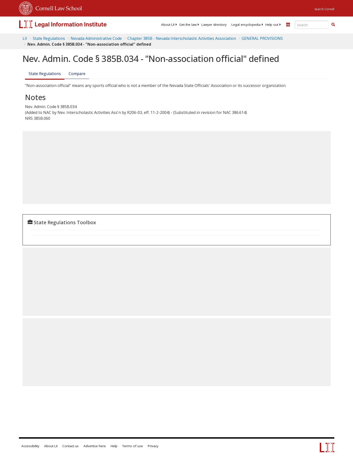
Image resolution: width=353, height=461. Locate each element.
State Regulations (49, 38)
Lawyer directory (214, 24)
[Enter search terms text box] (312, 25)
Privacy (153, 446)
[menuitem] (168, 24)
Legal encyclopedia (246, 24)
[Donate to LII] (288, 24)
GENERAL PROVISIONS (262, 38)
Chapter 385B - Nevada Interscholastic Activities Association (181, 38)
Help (114, 446)
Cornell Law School (57, 7)
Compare (77, 73)
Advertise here (94, 446)
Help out (271, 24)
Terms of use (132, 446)
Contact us (70, 446)
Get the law (188, 24)
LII (25, 38)
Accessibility (30, 446)
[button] (333, 24)
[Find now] (333, 25)
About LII (167, 24)
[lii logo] (73, 24)
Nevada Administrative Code (96, 38)
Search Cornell (324, 9)
